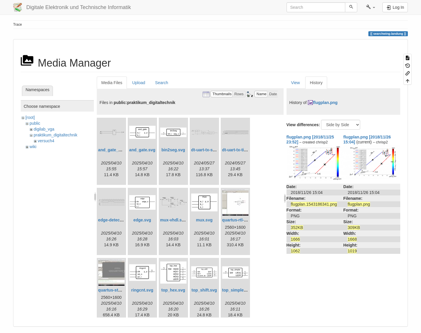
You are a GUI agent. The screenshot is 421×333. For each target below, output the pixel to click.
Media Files (111, 82)
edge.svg (142, 220)
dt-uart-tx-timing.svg (242, 150)
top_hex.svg (173, 290)
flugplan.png (325, 102)
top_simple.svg (237, 290)
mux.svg (204, 220)
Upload (138, 82)
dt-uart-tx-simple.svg (211, 150)
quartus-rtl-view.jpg (241, 220)
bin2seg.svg (173, 150)
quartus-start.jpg (114, 290)
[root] (30, 117)
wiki (33, 146)
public (35, 123)
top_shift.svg (204, 290)
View (295, 82)
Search (161, 82)
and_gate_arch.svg (116, 150)
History (316, 82)
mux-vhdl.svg (173, 220)
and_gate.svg (142, 150)
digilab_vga (44, 129)
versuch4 (46, 140)
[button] (370, 7)
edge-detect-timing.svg (120, 220)
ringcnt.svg (142, 290)
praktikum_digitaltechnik (55, 135)
